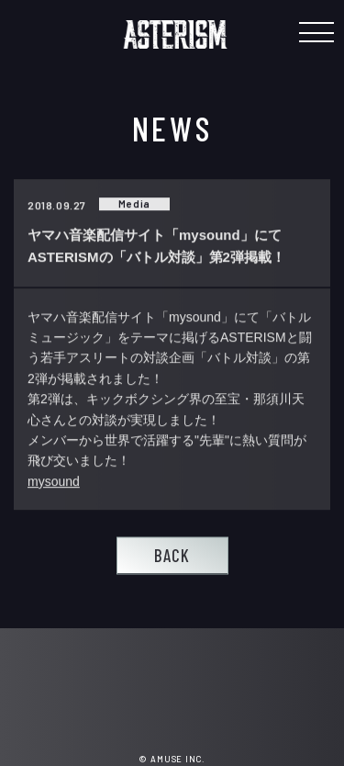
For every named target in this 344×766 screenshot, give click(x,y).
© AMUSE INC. (172, 759)
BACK (172, 555)
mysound (54, 481)
